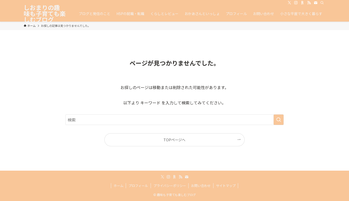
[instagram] (296, 3)
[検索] (322, 3)
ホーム (118, 185)
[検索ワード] (174, 119)
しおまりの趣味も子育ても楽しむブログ (45, 14)
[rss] (309, 3)
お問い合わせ (201, 185)
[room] (302, 3)
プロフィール (138, 185)
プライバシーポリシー (169, 185)
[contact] (315, 3)
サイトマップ (226, 185)
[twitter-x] (289, 3)
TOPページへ (174, 139)
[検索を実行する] (279, 119)
